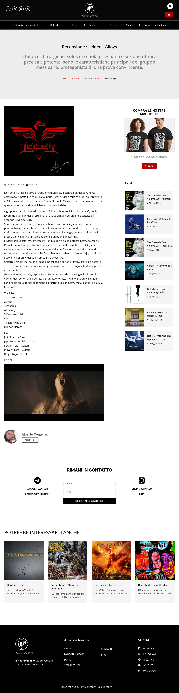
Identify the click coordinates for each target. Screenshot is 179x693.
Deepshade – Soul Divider (152, 585)
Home (65, 79)
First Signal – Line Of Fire (108, 585)
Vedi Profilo (30, 440)
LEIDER (8, 360)
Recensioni (76, 79)
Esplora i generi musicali (27, 25)
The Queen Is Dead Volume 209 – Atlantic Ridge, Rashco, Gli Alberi (159, 199)
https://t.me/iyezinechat (37, 494)
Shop (130, 25)
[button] (170, 6)
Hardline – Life (15, 585)
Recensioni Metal (92, 79)
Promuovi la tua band (155, 25)
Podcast (95, 25)
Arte (113, 25)
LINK (141, 494)
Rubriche (56, 25)
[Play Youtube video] (54, 392)
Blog (76, 25)
